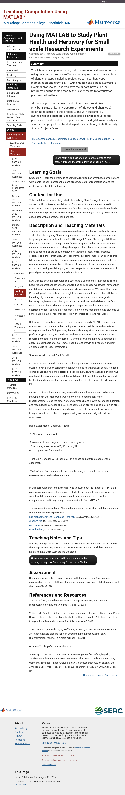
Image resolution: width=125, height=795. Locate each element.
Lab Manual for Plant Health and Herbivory (52, 516)
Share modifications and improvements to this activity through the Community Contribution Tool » (83, 160)
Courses (18, 304)
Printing (19, 732)
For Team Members (12, 399)
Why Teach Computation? (14, 48)
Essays (18, 299)
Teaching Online (15, 125)
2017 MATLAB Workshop (17, 349)
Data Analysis (14, 80)
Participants (19, 280)
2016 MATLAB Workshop (17, 360)
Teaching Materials (12, 386)
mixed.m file (35, 529)
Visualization (13, 70)
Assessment (13, 109)
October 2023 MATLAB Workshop (17, 201)
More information (49, 765)
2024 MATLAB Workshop (17, 173)
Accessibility (21, 728)
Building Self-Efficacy (13, 94)
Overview (19, 273)
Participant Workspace (19, 314)
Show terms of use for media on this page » (59, 760)
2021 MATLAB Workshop (17, 242)
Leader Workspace (19, 327)
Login (104, 2)
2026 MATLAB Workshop (17, 144)
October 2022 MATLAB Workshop (17, 230)
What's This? (20, 784)
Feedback (20, 739)
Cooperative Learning (13, 102)
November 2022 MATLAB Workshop (17, 215)
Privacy (18, 736)
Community (13, 393)
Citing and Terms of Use (54, 743)
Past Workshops (15, 152)
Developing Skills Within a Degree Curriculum (15, 117)
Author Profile (114, 54)
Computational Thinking (14, 64)
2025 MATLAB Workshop (17, 162)
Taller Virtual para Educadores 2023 (18, 186)
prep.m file (35, 525)
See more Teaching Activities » (100, 675)
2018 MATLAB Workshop (17, 338)
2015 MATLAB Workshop (17, 372)
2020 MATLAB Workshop (17, 254)
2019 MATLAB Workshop (17, 265)
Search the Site (22, 743)
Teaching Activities (19, 293)
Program (18, 286)
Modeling (11, 75)
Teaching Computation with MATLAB (12, 38)
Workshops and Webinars (15, 136)
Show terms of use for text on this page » (58, 755)
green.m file (35, 520)
